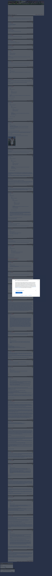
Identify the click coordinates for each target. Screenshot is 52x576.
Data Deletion (21, 295)
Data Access (26, 295)
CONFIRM (19, 292)
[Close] (38, 280)
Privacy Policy (30, 295)
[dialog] (26, 288)
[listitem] (26, 290)
